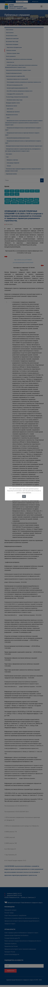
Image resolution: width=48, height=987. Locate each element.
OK (24, 496)
